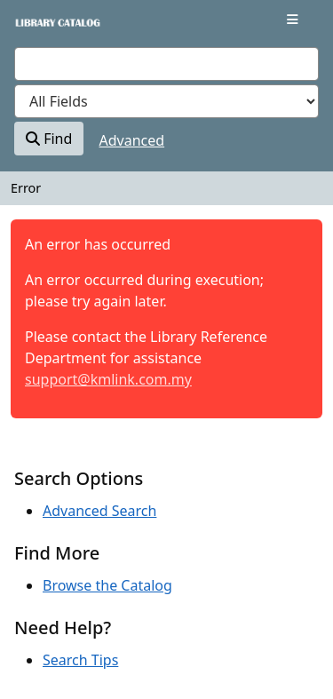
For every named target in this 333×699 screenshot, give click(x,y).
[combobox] (166, 64)
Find (49, 138)
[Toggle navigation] (293, 19)
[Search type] (166, 101)
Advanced (132, 140)
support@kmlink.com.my (108, 379)
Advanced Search (99, 510)
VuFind (45, 28)
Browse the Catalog (107, 585)
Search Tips (80, 660)
